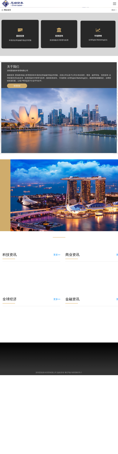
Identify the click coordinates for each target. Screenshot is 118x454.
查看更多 (17, 165)
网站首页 (7, 89)
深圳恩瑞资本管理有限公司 (46, 451)
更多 (114, 89)
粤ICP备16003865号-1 (73, 451)
